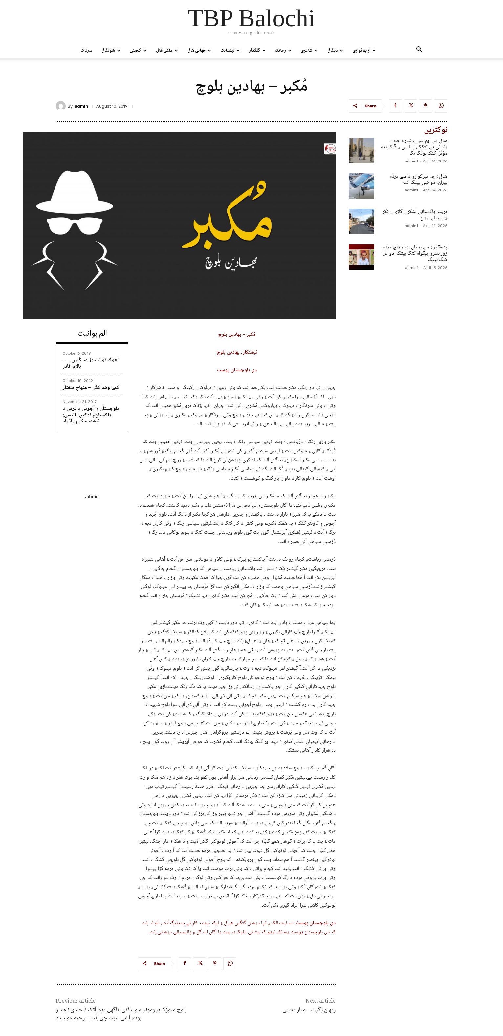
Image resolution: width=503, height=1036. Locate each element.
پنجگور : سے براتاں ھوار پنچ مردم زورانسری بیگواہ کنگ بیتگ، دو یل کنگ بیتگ (415, 253)
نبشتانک (230, 50)
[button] (419, 51)
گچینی (138, 50)
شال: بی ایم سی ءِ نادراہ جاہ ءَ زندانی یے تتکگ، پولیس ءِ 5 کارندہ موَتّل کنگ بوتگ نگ (414, 147)
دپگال (335, 50)
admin (81, 106)
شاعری (309, 50)
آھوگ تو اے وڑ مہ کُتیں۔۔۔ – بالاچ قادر (91, 363)
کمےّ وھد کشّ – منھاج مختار (91, 387)
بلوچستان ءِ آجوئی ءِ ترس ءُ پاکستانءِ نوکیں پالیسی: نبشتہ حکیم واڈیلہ (91, 415)
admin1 (411, 161)
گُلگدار (257, 50)
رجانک (283, 50)
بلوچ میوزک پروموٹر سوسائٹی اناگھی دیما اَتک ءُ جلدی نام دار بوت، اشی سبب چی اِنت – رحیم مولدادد (121, 1014)
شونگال (110, 50)
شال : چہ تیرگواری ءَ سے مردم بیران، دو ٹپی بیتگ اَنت (418, 179)
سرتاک (86, 50)
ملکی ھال (167, 50)
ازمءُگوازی (364, 50)
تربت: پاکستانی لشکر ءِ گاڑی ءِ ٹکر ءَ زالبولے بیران (415, 215)
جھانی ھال (199, 50)
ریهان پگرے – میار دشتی (309, 1010)
